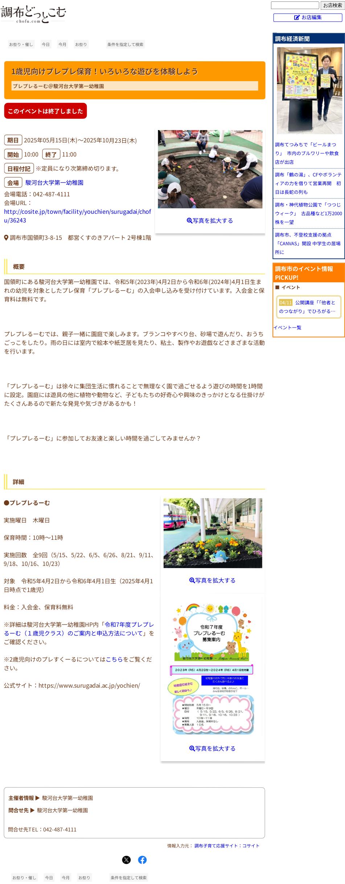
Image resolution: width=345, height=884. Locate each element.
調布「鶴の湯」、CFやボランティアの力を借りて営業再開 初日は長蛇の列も (308, 183)
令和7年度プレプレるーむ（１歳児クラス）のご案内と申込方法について (79, 628)
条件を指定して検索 (125, 44)
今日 (46, 44)
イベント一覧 (287, 327)
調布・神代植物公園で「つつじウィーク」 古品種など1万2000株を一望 (308, 213)
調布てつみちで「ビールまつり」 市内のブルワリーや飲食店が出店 (307, 153)
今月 (62, 44)
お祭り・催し (21, 44)
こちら (114, 659)
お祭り (81, 44)
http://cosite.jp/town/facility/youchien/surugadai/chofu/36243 (77, 215)
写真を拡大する (210, 220)
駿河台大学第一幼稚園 (54, 182)
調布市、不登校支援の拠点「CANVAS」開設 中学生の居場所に (308, 243)
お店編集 (311, 17)
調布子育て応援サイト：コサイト (227, 845)
